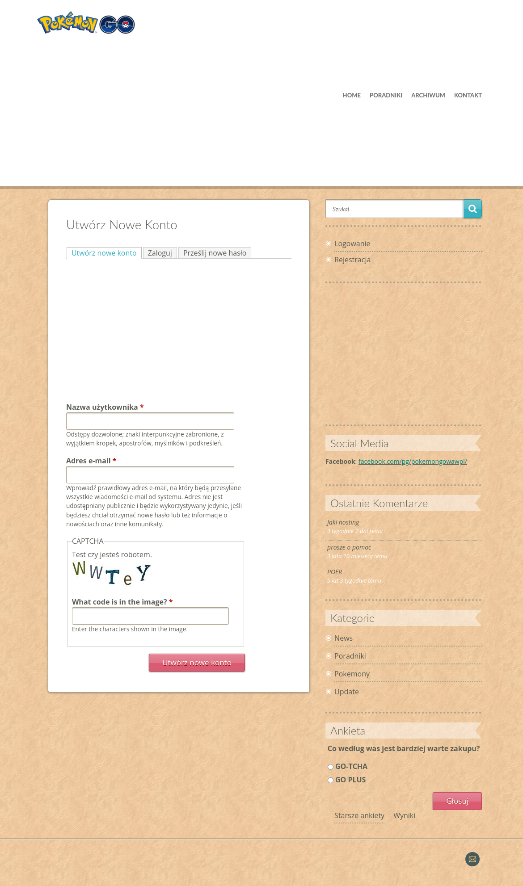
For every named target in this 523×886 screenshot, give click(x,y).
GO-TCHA (351, 766)
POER (334, 571)
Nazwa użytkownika (105, 407)
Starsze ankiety (359, 815)
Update (346, 692)
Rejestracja (352, 260)
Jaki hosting (343, 522)
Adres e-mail (91, 461)
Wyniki (404, 815)
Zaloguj (160, 253)
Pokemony (352, 674)
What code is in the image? (122, 602)
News (343, 638)
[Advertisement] (261, 107)
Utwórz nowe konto (107, 253)
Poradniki (350, 656)
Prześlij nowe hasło (215, 253)
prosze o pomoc (349, 547)
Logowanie (352, 243)
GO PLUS (350, 780)
